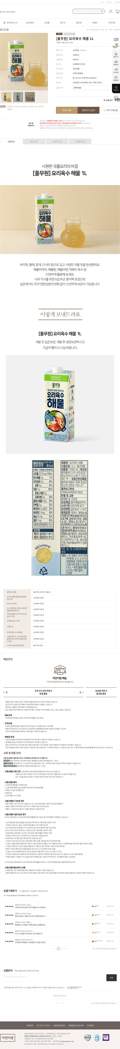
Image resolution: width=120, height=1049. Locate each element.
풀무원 (41, 106)
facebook (1, 29)
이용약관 (29, 1025)
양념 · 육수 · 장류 (106, 30)
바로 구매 (67, 110)
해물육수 (10, 109)
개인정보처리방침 (43, 1025)
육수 (36, 106)
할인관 (79, 22)
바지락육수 (24, 106)
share (7, 29)
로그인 (102, 2)
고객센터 (117, 2)
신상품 (47, 22)
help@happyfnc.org (66, 1041)
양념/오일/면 (95, 30)
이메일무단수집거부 (76, 1025)
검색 (102, 11)
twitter (4, 29)
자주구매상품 (112, 110)
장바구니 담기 (88, 110)
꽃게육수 (10, 106)
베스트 (63, 22)
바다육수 (17, 106)
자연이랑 (111, 22)
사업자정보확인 (59, 1025)
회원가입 (109, 2)
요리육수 (32, 106)
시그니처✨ (30, 22)
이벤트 (95, 22)
